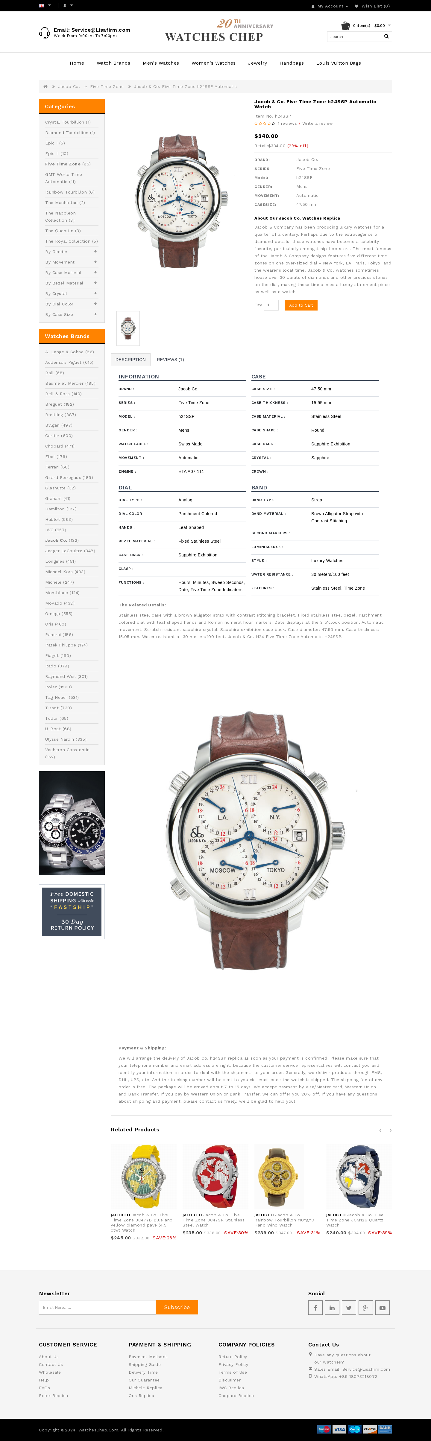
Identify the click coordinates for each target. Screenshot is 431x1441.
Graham (53, 498)
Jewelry (257, 63)
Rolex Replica (53, 1395)
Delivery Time (143, 1372)
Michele (53, 582)
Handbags (292, 63)
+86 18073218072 (358, 1376)
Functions (131, 582)
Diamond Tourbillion (67, 132)
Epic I (51, 143)
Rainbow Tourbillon (66, 192)
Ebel (50, 456)
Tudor (51, 718)
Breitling (54, 414)
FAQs (44, 1387)
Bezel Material (137, 541)
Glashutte (55, 488)
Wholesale (50, 1372)
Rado (50, 666)
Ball (49, 372)
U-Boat (53, 728)
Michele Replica (146, 1387)
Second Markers (270, 533)
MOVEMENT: (266, 196)
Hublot (52, 519)
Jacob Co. (69, 86)
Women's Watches (214, 63)
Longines (54, 561)
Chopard (54, 446)
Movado (53, 603)
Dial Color (131, 514)
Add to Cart (301, 305)
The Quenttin (59, 230)
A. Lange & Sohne (64, 351)
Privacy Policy (233, 1364)
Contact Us (51, 1364)
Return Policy (232, 1356)
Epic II (52, 153)
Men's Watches (161, 63)
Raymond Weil (60, 676)
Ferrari (52, 467)
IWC (49, 529)
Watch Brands (113, 63)
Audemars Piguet (63, 362)
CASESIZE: (265, 205)
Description (131, 359)
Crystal (261, 458)
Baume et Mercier (64, 383)
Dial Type (130, 500)
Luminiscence (267, 547)
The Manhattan (61, 202)
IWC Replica (231, 1387)
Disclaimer (229, 1380)
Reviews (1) (170, 359)
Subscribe (177, 1307)
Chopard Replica (236, 1395)
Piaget (52, 655)
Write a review (317, 123)
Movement (131, 458)
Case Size (263, 389)
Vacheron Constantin (67, 749)
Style (259, 561)
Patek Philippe (60, 645)
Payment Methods (148, 1356)
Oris (49, 624)
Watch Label (133, 444)
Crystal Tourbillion (64, 122)
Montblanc (56, 592)
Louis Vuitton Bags (338, 63)
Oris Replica (141, 1395)
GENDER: (263, 187)
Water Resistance (272, 574)
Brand (126, 389)
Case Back (263, 444)
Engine (127, 471)
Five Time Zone (107, 86)
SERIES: (262, 169)
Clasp (126, 569)
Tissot (52, 707)
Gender (128, 430)
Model (127, 416)
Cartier (52, 435)
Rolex (51, 686)
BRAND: (262, 160)
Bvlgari (52, 425)
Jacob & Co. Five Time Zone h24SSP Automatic (185, 86)
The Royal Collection (67, 241)
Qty (258, 304)
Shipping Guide (145, 1364)
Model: (261, 178)
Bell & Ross (57, 393)
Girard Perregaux (63, 477)
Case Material (268, 416)
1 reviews (287, 123)
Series (127, 403)
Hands (127, 527)
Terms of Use (232, 1372)
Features (262, 588)
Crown (259, 471)
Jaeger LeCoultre (63, 550)
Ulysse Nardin (59, 739)
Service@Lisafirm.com (366, 1369)
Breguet (53, 404)
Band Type (264, 500)
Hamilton (55, 508)
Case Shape (264, 430)
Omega (52, 613)
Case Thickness (269, 403)
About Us (49, 1356)
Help (44, 1380)
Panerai (53, 634)
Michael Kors (59, 571)
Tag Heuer (56, 697)
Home (77, 63)
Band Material (268, 514)
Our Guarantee (144, 1380)
